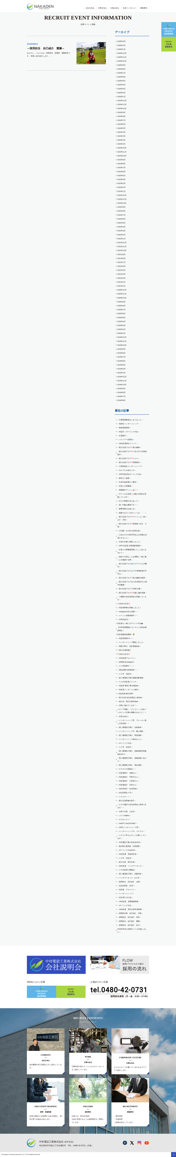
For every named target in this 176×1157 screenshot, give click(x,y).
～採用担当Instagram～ (126, 662)
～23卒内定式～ (123, 619)
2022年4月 (121, 227)
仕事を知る (102, 8)
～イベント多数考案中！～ (127, 615)
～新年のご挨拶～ (124, 478)
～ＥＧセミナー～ (124, 819)
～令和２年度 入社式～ (126, 811)
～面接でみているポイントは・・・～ (131, 513)
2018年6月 (121, 400)
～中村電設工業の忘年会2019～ (129, 842)
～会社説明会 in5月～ (126, 886)
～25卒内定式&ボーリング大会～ (130, 474)
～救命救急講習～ (124, 428)
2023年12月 (121, 148)
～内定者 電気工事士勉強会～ (128, 686)
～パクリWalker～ (124, 816)
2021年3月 (121, 278)
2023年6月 (121, 172)
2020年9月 (121, 302)
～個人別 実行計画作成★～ (128, 701)
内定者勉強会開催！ (126, 634)
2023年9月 (121, 160)
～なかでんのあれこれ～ (126, 470)
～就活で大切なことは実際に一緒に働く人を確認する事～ (131, 558)
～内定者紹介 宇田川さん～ (128, 777)
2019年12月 (121, 337)
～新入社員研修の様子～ (126, 801)
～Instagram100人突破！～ (127, 612)
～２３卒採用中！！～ (125, 666)
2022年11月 (121, 199)
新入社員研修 (124, 650)
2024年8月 (121, 116)
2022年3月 (121, 231)
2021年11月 (121, 246)
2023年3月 (121, 183)
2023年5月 (121, 175)
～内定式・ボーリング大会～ (128, 432)
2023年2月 (121, 187)
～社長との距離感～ (125, 486)
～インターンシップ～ (125, 893)
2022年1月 (121, 239)
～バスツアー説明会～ (125, 439)
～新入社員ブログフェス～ (128, 458)
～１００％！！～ (124, 797)
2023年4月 (121, 179)
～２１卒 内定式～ (125, 747)
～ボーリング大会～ (125, 743)
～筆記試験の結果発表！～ (127, 670)
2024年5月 (121, 128)
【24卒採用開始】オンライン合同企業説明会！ (132, 628)
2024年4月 (121, 132)
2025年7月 (121, 73)
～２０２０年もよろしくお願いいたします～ (131, 836)
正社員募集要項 (168, 44)
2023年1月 (121, 191)
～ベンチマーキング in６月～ (129, 878)
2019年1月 (121, 373)
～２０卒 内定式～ (125, 858)
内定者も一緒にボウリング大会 (130, 623)
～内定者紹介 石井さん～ (127, 785)
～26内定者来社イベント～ (127, 443)
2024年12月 (121, 100)
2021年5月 (121, 270)
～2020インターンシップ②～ (128, 827)
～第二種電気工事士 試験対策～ (130, 874)
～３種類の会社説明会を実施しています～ (131, 598)
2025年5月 (121, 81)
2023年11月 (121, 152)
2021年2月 (121, 282)
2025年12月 (121, 53)
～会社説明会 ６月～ (125, 793)
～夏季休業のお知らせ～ (126, 509)
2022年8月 (121, 211)
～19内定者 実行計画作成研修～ (130, 909)
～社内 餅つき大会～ (125, 897)
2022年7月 (121, 215)
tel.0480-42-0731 (119, 990)
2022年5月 (121, 223)
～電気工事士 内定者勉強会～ (129, 646)
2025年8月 (121, 69)
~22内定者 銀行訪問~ (125, 694)
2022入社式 (123, 654)
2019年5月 (121, 365)
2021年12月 (121, 243)
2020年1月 (121, 333)
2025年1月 (121, 97)
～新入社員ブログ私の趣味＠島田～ (132, 578)
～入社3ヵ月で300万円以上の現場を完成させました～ (132, 536)
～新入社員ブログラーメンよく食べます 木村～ (132, 518)
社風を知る (114, 8)
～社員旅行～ (122, 436)
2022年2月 (121, 235)
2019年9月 (121, 349)
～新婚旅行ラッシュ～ (127, 490)
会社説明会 (169, 29)
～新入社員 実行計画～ (126, 862)
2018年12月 (121, 377)
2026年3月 (121, 41)
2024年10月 (121, 108)
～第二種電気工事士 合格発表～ (130, 727)
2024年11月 (121, 104)
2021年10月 (121, 250)
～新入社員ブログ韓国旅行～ (129, 462)
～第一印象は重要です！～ (127, 505)
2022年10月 (121, 203)
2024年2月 (121, 140)
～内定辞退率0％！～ (125, 638)
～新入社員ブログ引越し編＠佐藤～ (132, 593)
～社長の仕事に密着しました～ (129, 542)
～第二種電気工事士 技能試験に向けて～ (131, 759)
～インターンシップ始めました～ (130, 739)
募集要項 (143, 8)
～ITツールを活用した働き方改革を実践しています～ (131, 495)
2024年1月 (121, 144)
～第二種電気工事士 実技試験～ (130, 735)
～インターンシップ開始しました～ (131, 642)
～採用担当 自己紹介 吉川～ (129, 925)
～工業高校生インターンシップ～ (130, 466)
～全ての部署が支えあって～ (128, 501)
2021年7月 (121, 262)
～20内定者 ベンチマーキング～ (130, 866)
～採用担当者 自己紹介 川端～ (130, 913)
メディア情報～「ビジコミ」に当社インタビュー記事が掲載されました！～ (131, 710)
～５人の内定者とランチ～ (127, 682)
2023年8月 (121, 164)
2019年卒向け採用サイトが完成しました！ (132, 930)
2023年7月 (121, 168)
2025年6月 (121, 77)
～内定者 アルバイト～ (126, 890)
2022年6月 (121, 219)
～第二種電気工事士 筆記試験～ (130, 765)
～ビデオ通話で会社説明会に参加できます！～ (131, 806)
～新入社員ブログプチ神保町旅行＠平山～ (132, 572)
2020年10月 (121, 298)
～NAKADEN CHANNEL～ (128, 789)
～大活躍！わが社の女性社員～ (129, 531)
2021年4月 (121, 274)
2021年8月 (121, 258)
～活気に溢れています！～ (127, 705)
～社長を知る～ (123, 716)
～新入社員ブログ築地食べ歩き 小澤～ (132, 525)
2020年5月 (121, 318)
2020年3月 (121, 325)
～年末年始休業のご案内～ (127, 482)
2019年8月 (121, 353)
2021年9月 (121, 254)
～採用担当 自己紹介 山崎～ (129, 882)
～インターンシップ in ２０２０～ (131, 831)
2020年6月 (121, 313)
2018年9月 (121, 389)
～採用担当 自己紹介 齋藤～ (129, 921)
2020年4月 (121, 321)
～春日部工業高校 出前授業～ (129, 846)
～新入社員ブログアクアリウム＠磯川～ (132, 565)
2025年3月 (121, 89)
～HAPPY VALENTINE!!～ (127, 823)
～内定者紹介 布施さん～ (127, 773)
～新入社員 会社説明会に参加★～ (130, 697)
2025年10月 (121, 61)
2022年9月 (121, 207)
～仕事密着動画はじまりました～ (130, 420)
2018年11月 (121, 381)
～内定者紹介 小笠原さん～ (128, 781)
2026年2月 (121, 45)
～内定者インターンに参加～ (128, 690)
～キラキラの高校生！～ (126, 769)
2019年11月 (121, 341)
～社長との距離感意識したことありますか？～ (131, 551)
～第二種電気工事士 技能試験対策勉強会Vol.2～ (131, 752)
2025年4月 (121, 85)
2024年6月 (121, 124)
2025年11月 (121, 57)
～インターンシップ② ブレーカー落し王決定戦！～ (131, 721)
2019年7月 (121, 357)
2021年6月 (121, 266)
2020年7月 (121, 310)
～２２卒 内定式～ (125, 674)
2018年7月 (121, 396)
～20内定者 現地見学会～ (127, 854)
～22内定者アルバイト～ (126, 658)
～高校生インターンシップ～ (128, 424)
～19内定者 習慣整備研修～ (128, 901)
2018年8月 (121, 392)
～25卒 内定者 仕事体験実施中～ (129, 546)
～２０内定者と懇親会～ (126, 870)
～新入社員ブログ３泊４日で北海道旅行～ (132, 452)
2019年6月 (121, 361)
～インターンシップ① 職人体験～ (131, 731)
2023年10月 (121, 156)
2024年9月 (121, 112)
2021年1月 (121, 286)
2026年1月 (121, 49)
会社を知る (90, 8)
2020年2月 (121, 329)
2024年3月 (121, 136)
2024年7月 (121, 120)
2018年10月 (121, 385)
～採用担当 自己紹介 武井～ (129, 917)
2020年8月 (121, 306)
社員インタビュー (130, 8)
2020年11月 (121, 294)
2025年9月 (121, 65)
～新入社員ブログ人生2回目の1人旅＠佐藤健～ (132, 583)
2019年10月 (121, 345)
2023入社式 (123, 604)
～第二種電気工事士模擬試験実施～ (131, 678)
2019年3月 (121, 369)
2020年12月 (121, 290)
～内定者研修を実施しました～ (129, 608)
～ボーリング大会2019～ (127, 850)
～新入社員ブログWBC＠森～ (129, 589)
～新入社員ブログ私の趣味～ (129, 447)
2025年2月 (121, 93)
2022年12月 (121, 195)
